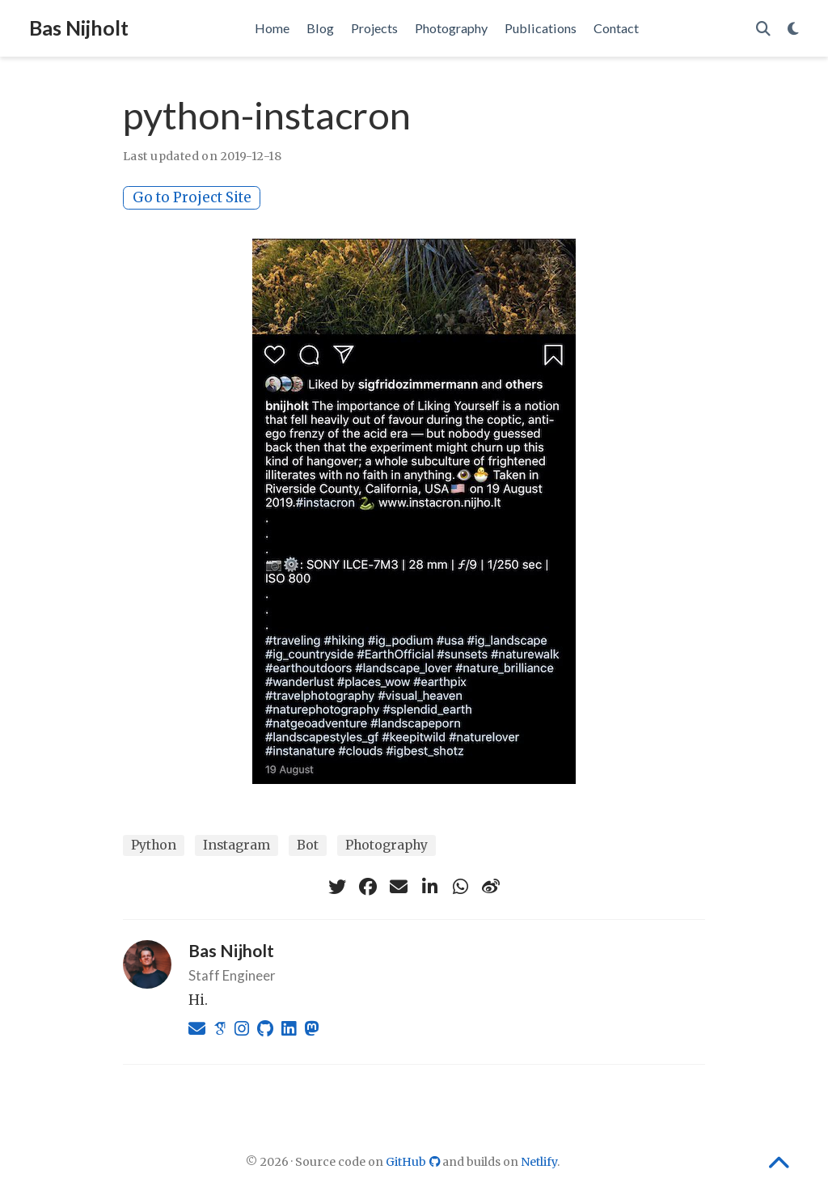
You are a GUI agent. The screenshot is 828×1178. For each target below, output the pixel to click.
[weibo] (491, 887)
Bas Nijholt (79, 27)
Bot (308, 845)
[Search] (763, 28)
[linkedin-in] (429, 887)
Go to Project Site (192, 197)
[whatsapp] (460, 887)
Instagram (236, 845)
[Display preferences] (793, 28)
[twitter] (337, 887)
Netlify (539, 1162)
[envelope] (399, 887)
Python (153, 845)
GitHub (414, 1162)
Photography (386, 845)
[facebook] (368, 887)
